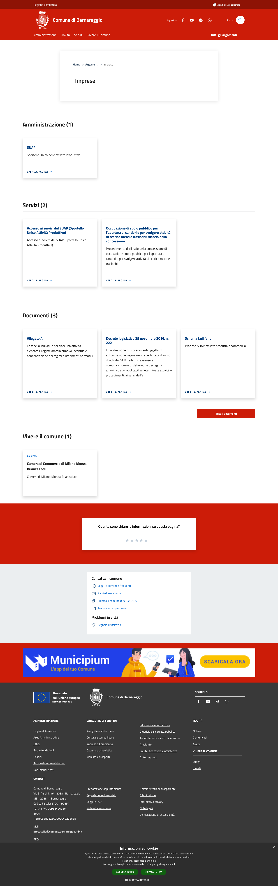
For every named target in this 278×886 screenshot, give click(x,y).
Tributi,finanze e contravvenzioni (160, 738)
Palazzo (32, 456)
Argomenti (91, 64)
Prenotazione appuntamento (104, 789)
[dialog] (139, 864)
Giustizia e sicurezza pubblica (157, 731)
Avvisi (196, 744)
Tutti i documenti (226, 413)
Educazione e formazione (155, 725)
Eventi (197, 768)
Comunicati (200, 737)
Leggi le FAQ (94, 802)
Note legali (146, 808)
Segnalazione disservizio (101, 795)
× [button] (274, 847)
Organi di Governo (44, 731)
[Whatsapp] (208, 19)
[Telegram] (199, 19)
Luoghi (197, 762)
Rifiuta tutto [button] (153, 871)
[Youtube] (190, 19)
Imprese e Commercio (100, 744)
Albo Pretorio (148, 795)
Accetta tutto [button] (125, 871)
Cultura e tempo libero (100, 737)
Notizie (197, 731)
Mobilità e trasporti (98, 757)
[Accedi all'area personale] (226, 5)
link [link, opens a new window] (173, 864)
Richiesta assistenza (99, 808)
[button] (139, 880)
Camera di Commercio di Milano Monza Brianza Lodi (57, 466)
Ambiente (146, 744)
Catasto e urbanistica (99, 750)
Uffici (36, 744)
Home (76, 64)
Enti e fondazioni (43, 750)
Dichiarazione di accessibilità (157, 814)
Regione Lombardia (45, 5)
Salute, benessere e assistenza (158, 751)
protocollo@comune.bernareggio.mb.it (57, 831)
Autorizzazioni (148, 757)
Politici (37, 757)
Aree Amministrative (46, 737)
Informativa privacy (151, 802)
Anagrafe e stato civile (100, 731)
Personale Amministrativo (49, 763)
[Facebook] (181, 19)
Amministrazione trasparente (158, 789)
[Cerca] (240, 20)
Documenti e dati (43, 770)
